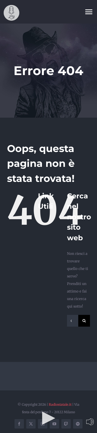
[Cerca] (84, 321)
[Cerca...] (72, 321)
